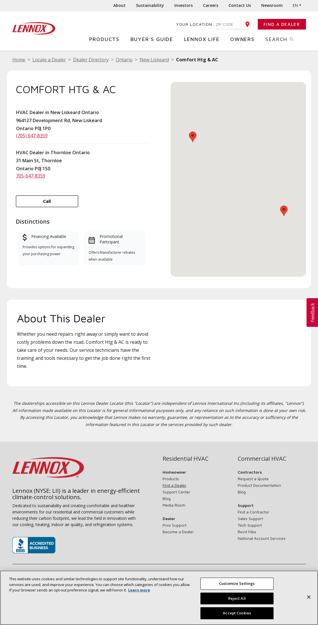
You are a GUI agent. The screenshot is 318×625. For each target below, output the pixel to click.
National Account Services (262, 538)
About (119, 5)
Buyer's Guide (153, 39)
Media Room (174, 505)
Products (105, 39)
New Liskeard (154, 59)
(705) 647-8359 (32, 135)
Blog (167, 498)
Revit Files (247, 531)
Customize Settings (237, 583)
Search (285, 39)
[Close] (309, 597)
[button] (284, 211)
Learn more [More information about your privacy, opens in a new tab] (139, 590)
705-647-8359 (30, 176)
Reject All (237, 598)
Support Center (176, 491)
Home (18, 59)
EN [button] (295, 5)
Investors (183, 5)
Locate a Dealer (49, 59)
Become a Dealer (178, 531)
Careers (210, 5)
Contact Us (240, 5)
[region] (159, 598)
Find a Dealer (282, 24)
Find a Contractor (253, 511)
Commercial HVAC (262, 459)
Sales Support (250, 518)
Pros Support (174, 525)
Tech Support (250, 525)
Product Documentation (259, 485)
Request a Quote (253, 478)
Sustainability (150, 5)
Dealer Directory (91, 59)
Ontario (124, 59)
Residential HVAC (185, 459)
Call (47, 201)
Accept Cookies (237, 613)
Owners (243, 39)
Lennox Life (203, 39)
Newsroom (272, 5)
